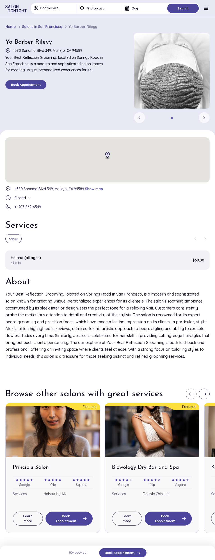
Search (183, 8)
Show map (94, 189)
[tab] (172, 118)
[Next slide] (204, 117)
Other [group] (13, 239)
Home (10, 27)
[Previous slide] (139, 117)
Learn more (27, 518)
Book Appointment (26, 85)
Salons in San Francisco (42, 27)
